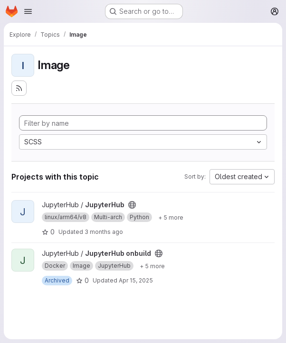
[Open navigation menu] (28, 11)
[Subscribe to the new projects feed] (19, 88)
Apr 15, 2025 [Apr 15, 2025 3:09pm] (136, 280)
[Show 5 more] (171, 217)
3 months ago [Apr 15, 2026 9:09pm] (104, 231)
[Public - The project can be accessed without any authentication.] (132, 205)
